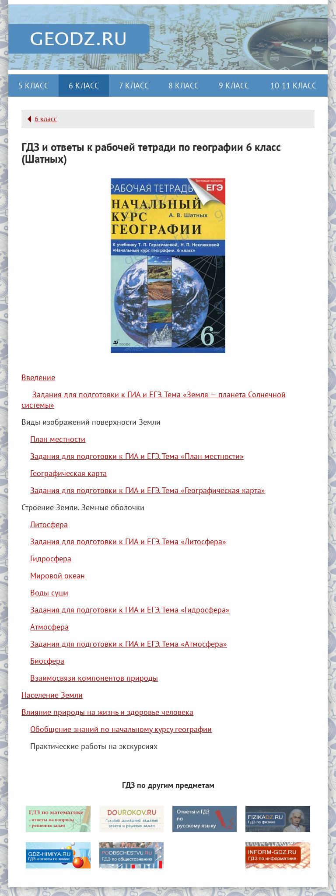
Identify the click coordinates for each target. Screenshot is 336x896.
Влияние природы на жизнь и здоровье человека (107, 712)
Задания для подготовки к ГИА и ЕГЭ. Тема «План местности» (137, 456)
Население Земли (52, 695)
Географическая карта (68, 473)
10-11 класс (293, 85)
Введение (38, 377)
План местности (57, 439)
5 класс (33, 85)
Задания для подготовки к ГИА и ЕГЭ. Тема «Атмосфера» (128, 644)
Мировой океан (57, 575)
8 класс (183, 85)
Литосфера (49, 524)
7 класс (134, 85)
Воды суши (49, 593)
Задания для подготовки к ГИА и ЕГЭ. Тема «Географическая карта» (147, 490)
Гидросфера (50, 558)
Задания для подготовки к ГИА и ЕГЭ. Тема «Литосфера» (128, 541)
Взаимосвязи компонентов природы (94, 678)
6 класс (84, 85)
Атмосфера (49, 627)
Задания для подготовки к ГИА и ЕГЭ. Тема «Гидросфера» (130, 610)
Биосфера (47, 661)
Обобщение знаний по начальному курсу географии (121, 729)
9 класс (234, 85)
